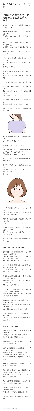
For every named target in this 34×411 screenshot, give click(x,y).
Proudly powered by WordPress (11, 409)
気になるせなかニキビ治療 (14, 5)
